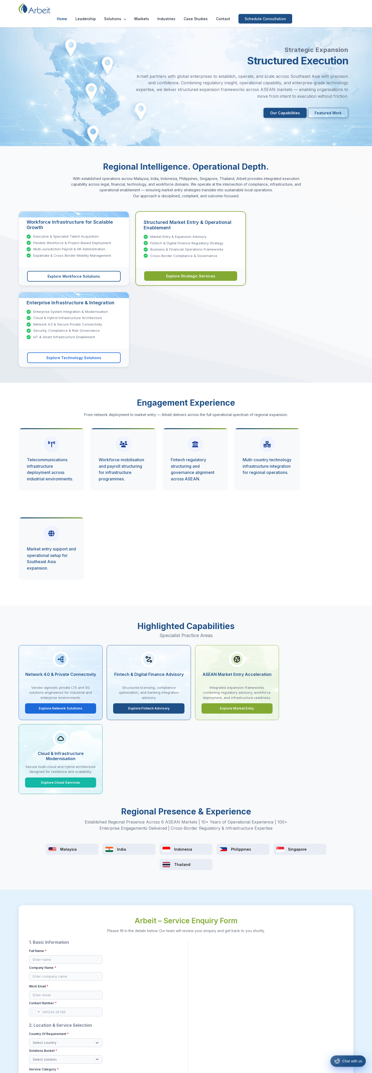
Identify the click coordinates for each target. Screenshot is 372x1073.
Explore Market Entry (228, 550)
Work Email (38, 722)
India (193, 1001)
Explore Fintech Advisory (144, 550)
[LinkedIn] (325, 984)
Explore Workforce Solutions (72, 277)
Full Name (38, 704)
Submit (186, 832)
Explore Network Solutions (59, 550)
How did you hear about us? (216, 786)
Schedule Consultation (320, 8)
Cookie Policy (240, 1065)
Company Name (120, 704)
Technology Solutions (150, 1009)
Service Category (44, 772)
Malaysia (196, 992)
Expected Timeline (208, 765)
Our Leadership (88, 992)
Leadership (140, 8)
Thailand (196, 1035)
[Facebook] (305, 984)
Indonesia (197, 1009)
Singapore (198, 1026)
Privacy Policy (211, 1065)
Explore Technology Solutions (299, 277)
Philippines (198, 1018)
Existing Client (211, 801)
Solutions (170, 8)
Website (310, 794)
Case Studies (251, 8)
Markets (196, 8)
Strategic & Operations (151, 1001)
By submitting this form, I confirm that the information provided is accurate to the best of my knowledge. (180, 818)
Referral (206, 794)
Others (257, 801)
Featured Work (328, 113)
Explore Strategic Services (186, 276)
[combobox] (113, 731)
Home (117, 8)
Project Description (210, 704)
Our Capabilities (285, 113)
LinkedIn (258, 794)
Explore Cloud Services (313, 550)
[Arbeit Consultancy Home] (43, 8)
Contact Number (120, 722)
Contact (278, 8)
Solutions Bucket (121, 753)
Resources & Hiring (148, 992)
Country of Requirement (49, 753)
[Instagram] (315, 984)
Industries (221, 8)
